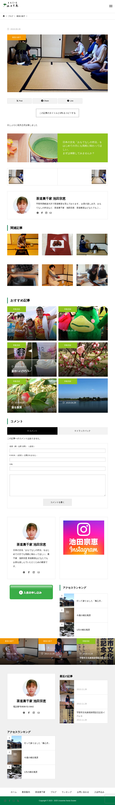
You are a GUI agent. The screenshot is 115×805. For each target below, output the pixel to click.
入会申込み (99, 792)
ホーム (14, 792)
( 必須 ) (22, 446)
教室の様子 (16, 37)
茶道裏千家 (40, 792)
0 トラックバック (83, 431)
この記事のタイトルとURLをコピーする (57, 113)
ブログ (53, 792)
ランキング (67, 792)
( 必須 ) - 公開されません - (23, 455)
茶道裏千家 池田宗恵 (31, 544)
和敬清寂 (16, 309)
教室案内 (26, 792)
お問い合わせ (83, 792)
